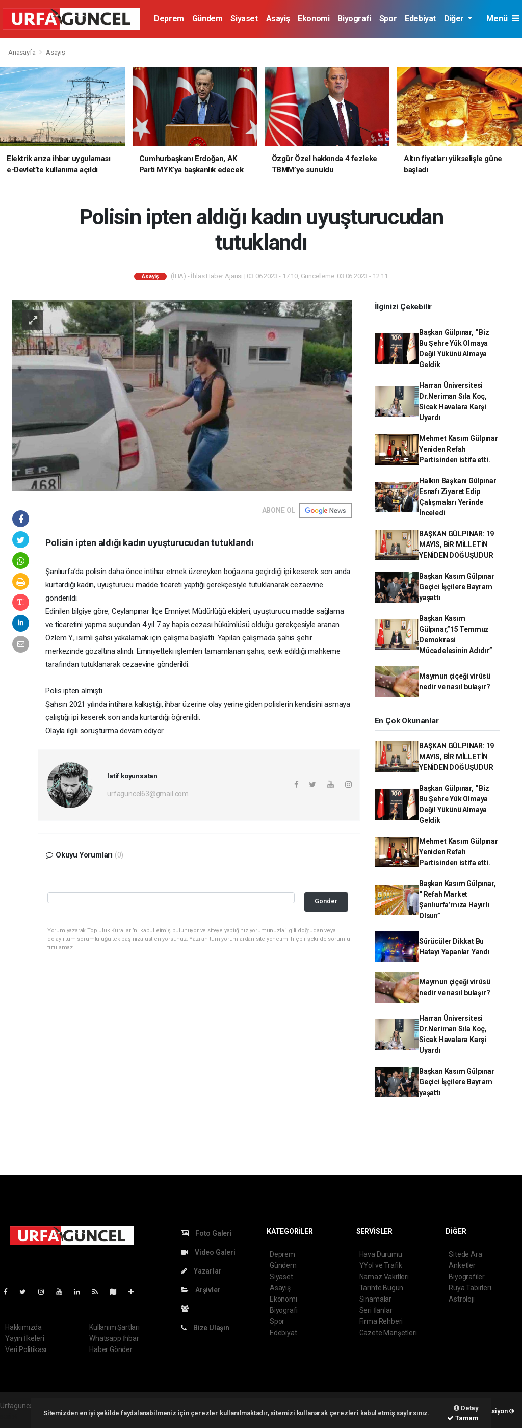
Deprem (169, 18)
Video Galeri (208, 1252)
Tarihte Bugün (381, 1288)
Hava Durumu (380, 1254)
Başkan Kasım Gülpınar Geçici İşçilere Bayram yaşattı (456, 587)
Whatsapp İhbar (114, 1338)
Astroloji (461, 1299)
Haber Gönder (111, 1349)
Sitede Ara (465, 1254)
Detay (466, 1408)
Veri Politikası (25, 1349)
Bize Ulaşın (205, 1327)
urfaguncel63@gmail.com (148, 794)
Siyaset (243, 18)
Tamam (463, 1418)
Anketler (462, 1265)
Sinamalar (375, 1299)
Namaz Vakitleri (384, 1277)
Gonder (326, 901)
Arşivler (200, 1290)
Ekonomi (313, 18)
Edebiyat (420, 18)
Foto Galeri (206, 1233)
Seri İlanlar (376, 1310)
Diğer (455, 18)
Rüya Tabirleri (470, 1288)
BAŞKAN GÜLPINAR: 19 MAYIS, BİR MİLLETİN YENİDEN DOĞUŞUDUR (456, 544)
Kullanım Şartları (114, 1327)
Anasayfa (22, 52)
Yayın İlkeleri (24, 1338)
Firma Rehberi (381, 1321)
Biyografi (354, 18)
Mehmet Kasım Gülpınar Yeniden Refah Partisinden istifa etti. (458, 449)
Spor (388, 18)
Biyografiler (467, 1277)
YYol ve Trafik (380, 1265)
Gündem (207, 18)
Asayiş (278, 18)
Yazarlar (201, 1271)
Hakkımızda (23, 1327)
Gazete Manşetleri (388, 1333)
